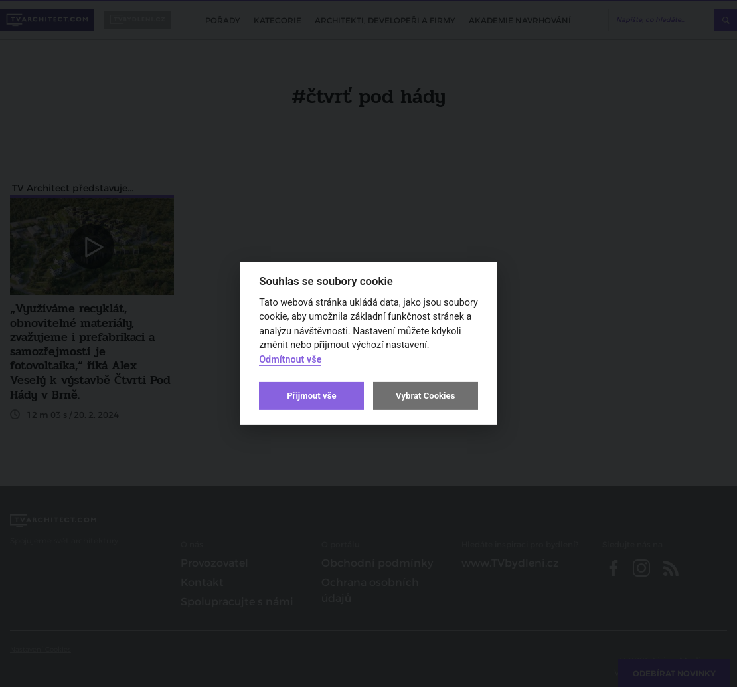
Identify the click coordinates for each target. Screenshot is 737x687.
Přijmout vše (311, 396)
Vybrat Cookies (425, 396)
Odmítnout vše (290, 359)
